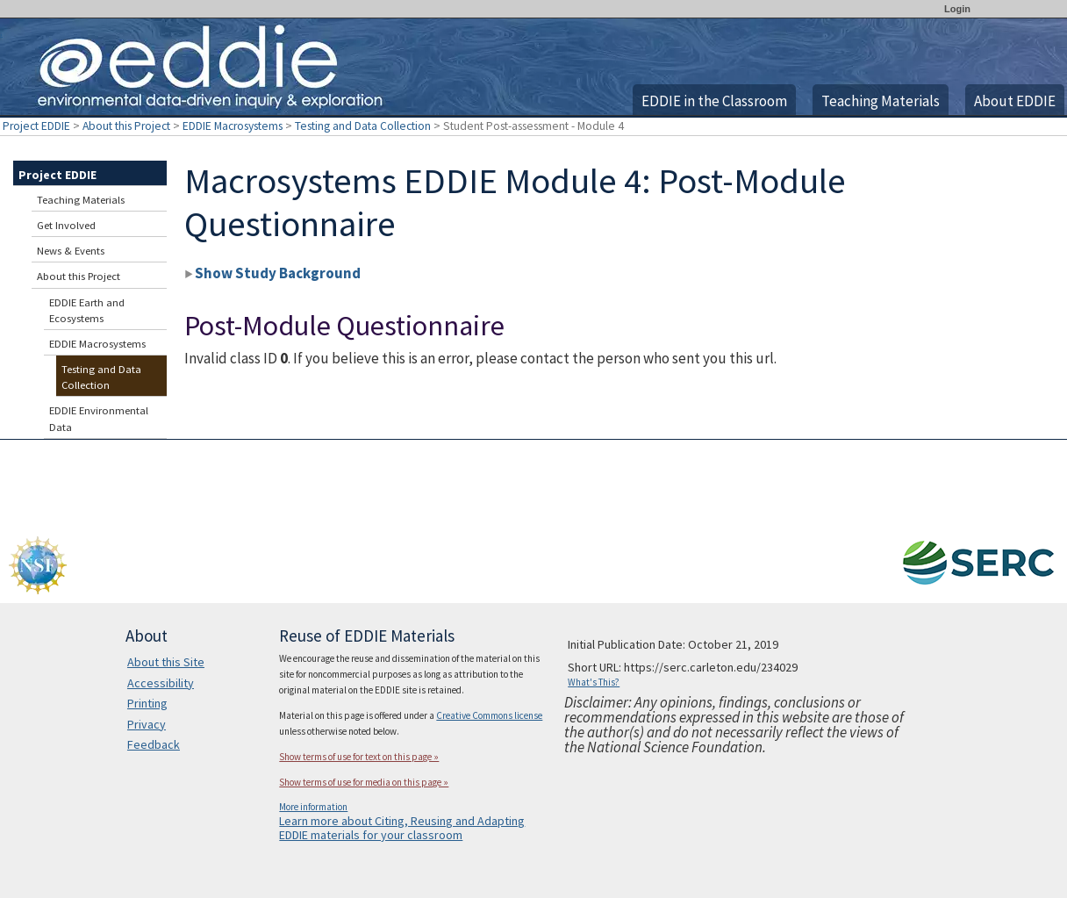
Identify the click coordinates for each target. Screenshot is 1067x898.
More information (313, 807)
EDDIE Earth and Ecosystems (87, 310)
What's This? (593, 682)
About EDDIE (1015, 101)
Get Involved (66, 225)
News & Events (70, 250)
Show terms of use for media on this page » (363, 782)
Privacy (146, 724)
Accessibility (160, 683)
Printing (147, 703)
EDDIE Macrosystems (233, 126)
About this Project (126, 126)
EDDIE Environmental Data (98, 418)
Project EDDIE (36, 126)
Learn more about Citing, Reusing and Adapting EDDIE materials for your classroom (402, 828)
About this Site (165, 662)
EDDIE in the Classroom (714, 101)
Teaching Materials (880, 101)
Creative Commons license (489, 715)
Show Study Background (272, 273)
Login (957, 9)
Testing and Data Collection (363, 126)
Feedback (153, 744)
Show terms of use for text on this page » (359, 757)
